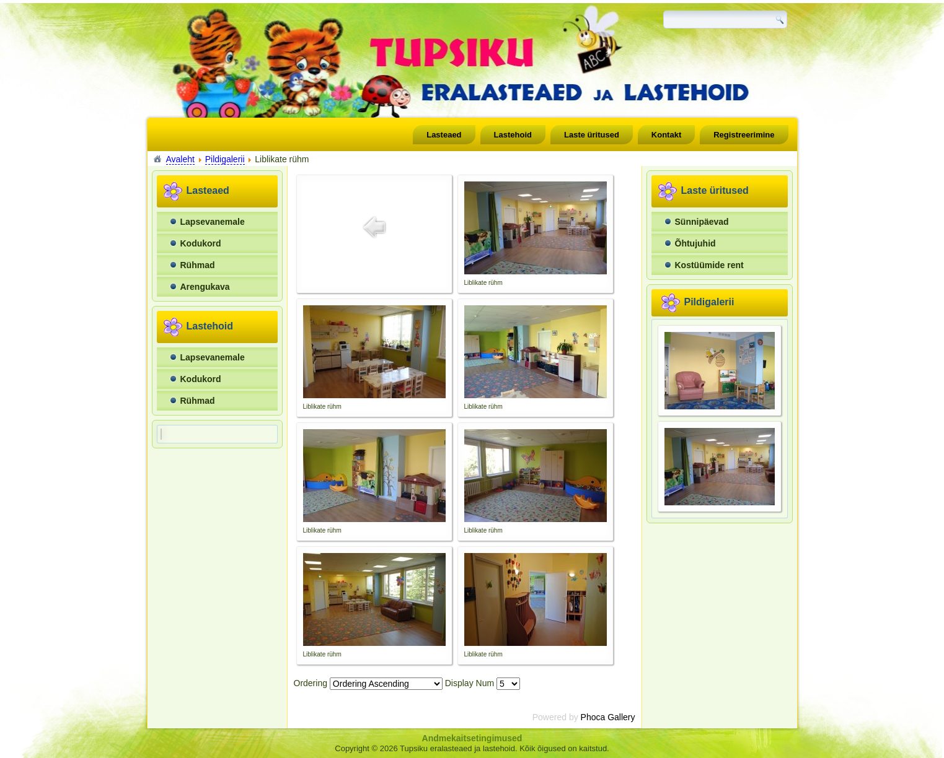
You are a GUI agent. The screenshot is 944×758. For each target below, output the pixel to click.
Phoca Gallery (608, 717)
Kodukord (200, 243)
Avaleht (180, 159)
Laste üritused (591, 134)
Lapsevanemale (212, 222)
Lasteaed (443, 134)
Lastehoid (513, 134)
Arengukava (205, 287)
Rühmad (197, 265)
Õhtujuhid (695, 243)
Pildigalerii (225, 159)
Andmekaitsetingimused (472, 738)
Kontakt (666, 134)
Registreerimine (743, 134)
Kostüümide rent (709, 265)
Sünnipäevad (702, 222)
